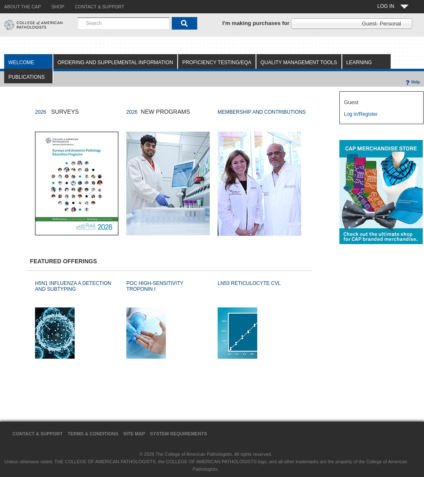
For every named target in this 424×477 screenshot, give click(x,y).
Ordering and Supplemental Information (115, 62)
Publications (26, 77)
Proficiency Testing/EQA (216, 62)
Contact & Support (38, 433)
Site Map (134, 433)
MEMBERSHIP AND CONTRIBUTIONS (262, 112)
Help (412, 82)
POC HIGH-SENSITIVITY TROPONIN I (154, 286)
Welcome (21, 62)
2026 (40, 112)
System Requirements (178, 433)
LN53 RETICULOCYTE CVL (249, 283)
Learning (359, 62)
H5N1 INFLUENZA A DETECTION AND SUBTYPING (73, 286)
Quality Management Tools (299, 62)
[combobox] (123, 23)
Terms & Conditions (93, 433)
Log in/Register (361, 114)
